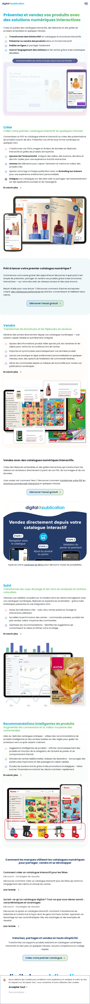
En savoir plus (12, 187)
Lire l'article (11, 889)
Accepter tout (18, 987)
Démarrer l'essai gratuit (45, 303)
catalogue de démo (34, 564)
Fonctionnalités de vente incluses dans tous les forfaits (45, 60)
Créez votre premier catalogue (45, 957)
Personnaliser (17, 992)
